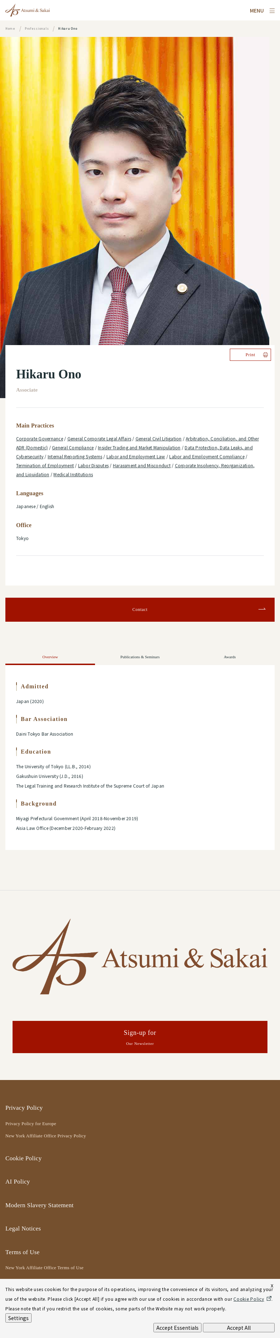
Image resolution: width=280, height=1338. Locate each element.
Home (10, 28)
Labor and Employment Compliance (206, 456)
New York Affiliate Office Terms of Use (44, 1267)
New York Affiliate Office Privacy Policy (45, 1135)
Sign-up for (140, 1038)
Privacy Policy (24, 1107)
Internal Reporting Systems (75, 456)
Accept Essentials (177, 1327)
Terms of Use (22, 1252)
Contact (139, 609)
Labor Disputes (93, 465)
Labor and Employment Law (135, 456)
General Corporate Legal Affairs (99, 438)
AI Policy (17, 1181)
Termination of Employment (45, 465)
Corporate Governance (39, 438)
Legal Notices (23, 1228)
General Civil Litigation (159, 438)
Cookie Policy (23, 1158)
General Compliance (73, 447)
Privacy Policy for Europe (30, 1123)
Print (250, 354)
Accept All (239, 1327)
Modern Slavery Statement (39, 1205)
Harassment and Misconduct (142, 465)
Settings (18, 1318)
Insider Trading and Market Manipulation (139, 447)
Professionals (37, 28)
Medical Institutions (73, 474)
